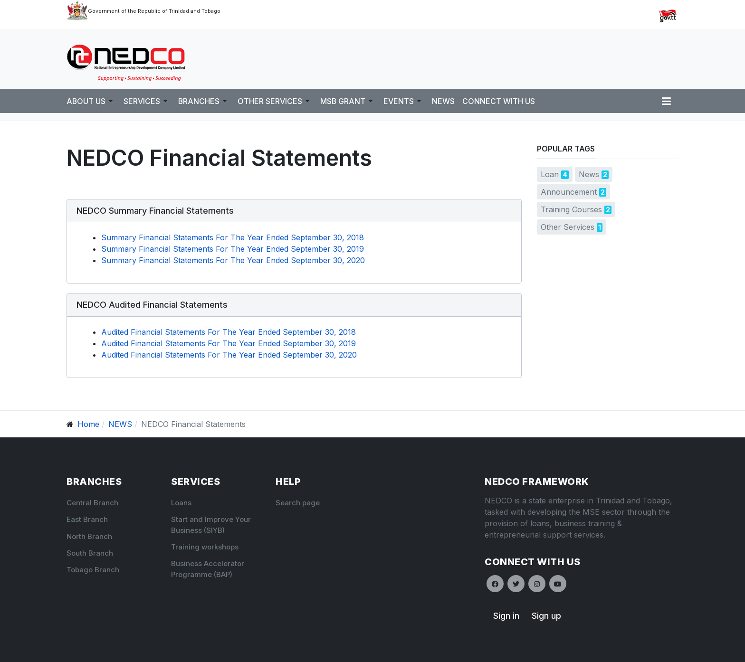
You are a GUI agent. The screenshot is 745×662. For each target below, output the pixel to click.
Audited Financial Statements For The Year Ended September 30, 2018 (228, 332)
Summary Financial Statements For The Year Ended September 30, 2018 (232, 237)
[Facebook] (495, 583)
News (589, 174)
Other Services (567, 227)
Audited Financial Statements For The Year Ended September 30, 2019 (228, 343)
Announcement (569, 192)
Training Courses (571, 209)
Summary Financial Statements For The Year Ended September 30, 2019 (232, 249)
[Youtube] (557, 583)
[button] (91, 101)
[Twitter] (516, 583)
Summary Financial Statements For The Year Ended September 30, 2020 (233, 260)
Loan (550, 174)
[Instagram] (536, 583)
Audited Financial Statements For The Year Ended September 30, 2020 (229, 354)
